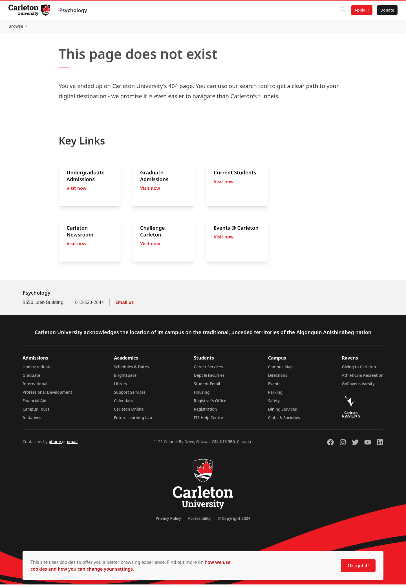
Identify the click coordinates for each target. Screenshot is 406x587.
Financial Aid (34, 403)
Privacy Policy (168, 521)
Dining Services (282, 411)
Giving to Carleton (359, 369)
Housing (202, 394)
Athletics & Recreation (362, 377)
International (35, 386)
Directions (277, 377)
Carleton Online (129, 411)
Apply (359, 10)
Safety (274, 403)
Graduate (31, 377)
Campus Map (280, 369)
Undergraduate (37, 369)
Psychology (74, 10)
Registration (205, 411)
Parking (275, 394)
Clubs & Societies (284, 420)
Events (274, 386)
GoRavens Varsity (358, 386)
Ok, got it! (358, 565)
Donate (387, 10)
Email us (124, 305)
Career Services (208, 369)
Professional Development (47, 394)
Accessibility (199, 521)
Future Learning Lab (133, 420)
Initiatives (32, 420)
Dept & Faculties (209, 377)
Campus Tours (36, 411)
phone (55, 444)
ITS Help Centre (208, 420)
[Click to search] (342, 10)
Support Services (129, 394)
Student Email (207, 386)
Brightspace (125, 377)
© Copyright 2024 (233, 521)
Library (120, 386)
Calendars (123, 403)
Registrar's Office (210, 403)
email (72, 444)
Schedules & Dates (131, 369)
